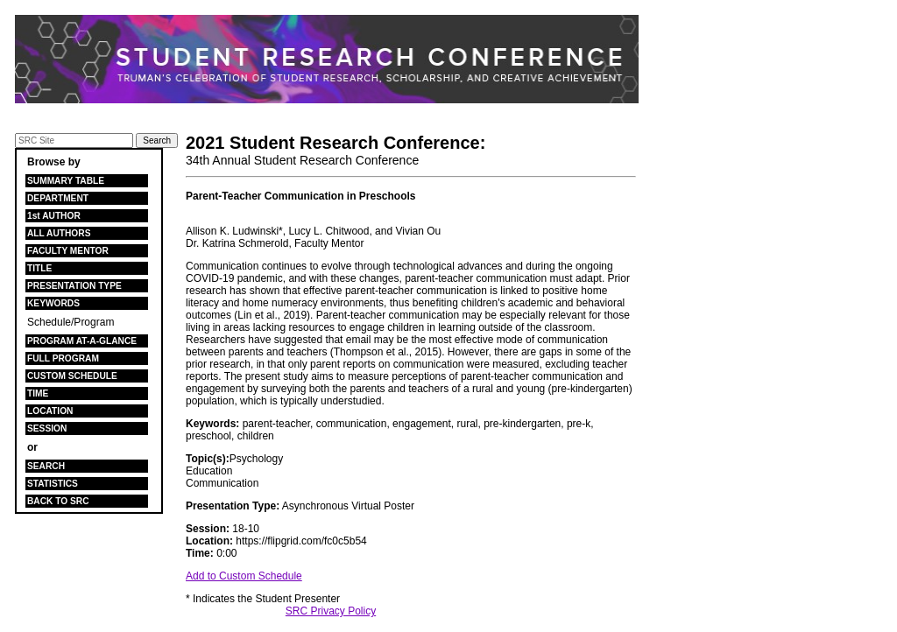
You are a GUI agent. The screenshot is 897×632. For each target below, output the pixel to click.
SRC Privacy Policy (331, 611)
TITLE (39, 268)
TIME (37, 393)
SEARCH (46, 466)
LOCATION (50, 411)
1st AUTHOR (54, 216)
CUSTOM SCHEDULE (72, 376)
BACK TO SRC (58, 501)
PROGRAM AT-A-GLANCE (82, 341)
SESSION (47, 428)
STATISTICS (52, 483)
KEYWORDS (53, 303)
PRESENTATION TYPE (74, 286)
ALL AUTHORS (58, 233)
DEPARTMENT (57, 198)
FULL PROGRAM (63, 358)
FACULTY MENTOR (68, 251)
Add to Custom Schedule (244, 576)
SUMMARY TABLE (65, 181)
